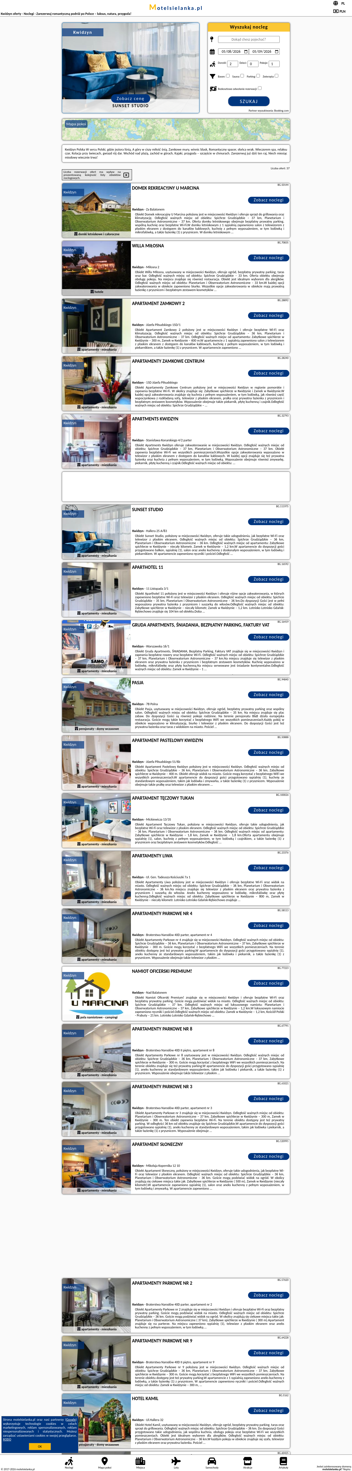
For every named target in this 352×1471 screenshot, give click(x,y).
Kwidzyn (70, 192)
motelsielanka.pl (176, 8)
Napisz (347, 1469)
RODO (7, 1439)
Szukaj (249, 101)
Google (71, 1420)
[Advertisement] (176, 1236)
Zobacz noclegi (269, 200)
